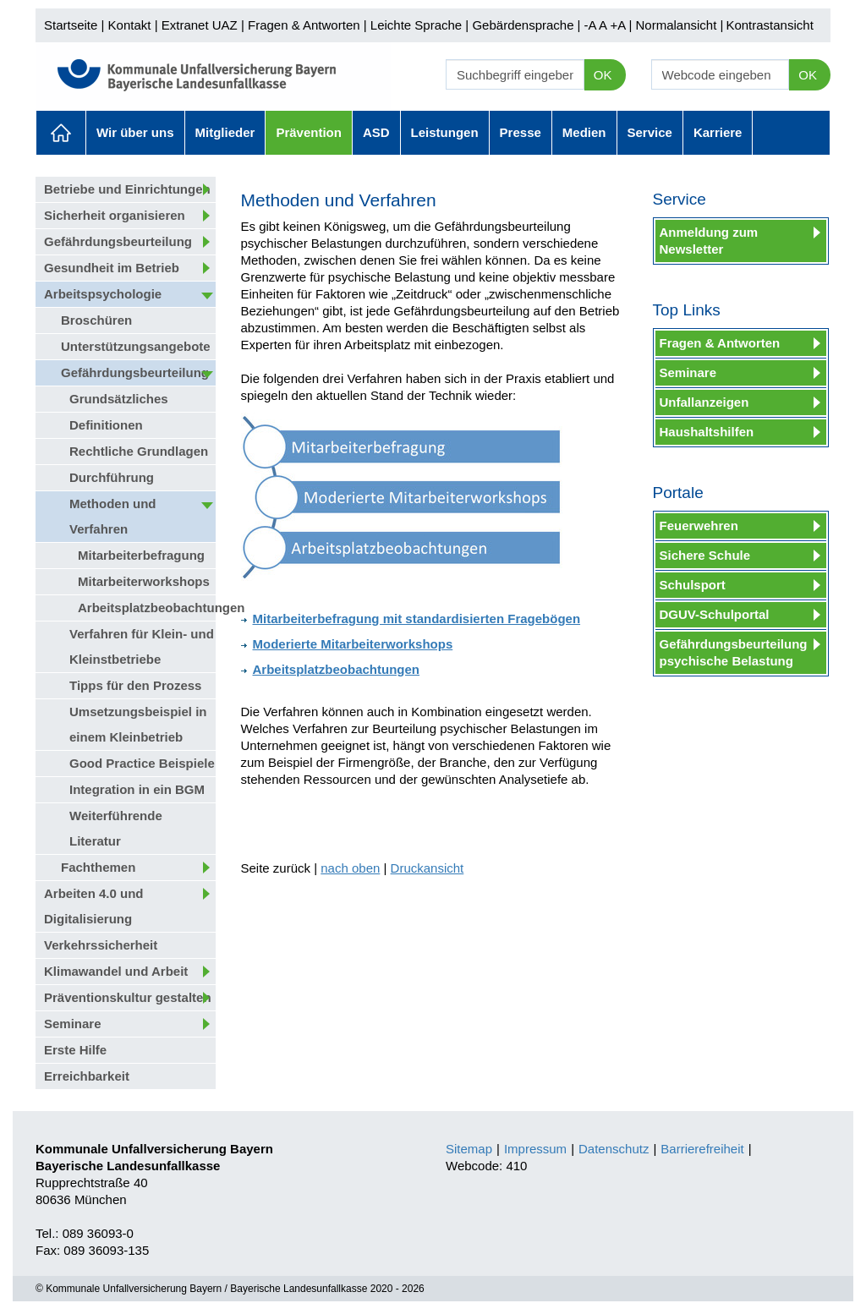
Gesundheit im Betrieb (111, 267)
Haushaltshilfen (707, 431)
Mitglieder (225, 132)
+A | (619, 25)
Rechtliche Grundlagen (138, 451)
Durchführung (111, 477)
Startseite (70, 25)
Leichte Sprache (416, 25)
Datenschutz (613, 1149)
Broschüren (96, 320)
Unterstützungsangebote (136, 346)
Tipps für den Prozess (135, 685)
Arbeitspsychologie (103, 294)
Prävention (309, 132)
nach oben (350, 868)
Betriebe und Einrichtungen (127, 189)
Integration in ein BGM (137, 789)
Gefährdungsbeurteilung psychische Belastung (734, 652)
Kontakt (129, 25)
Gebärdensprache (522, 25)
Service (650, 132)
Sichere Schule (705, 555)
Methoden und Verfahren (112, 516)
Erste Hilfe (75, 1050)
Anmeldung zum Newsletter (709, 240)
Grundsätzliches (118, 398)
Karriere (718, 132)
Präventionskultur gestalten (127, 997)
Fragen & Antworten (304, 25)
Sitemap (469, 1149)
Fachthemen (98, 867)
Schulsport (693, 585)
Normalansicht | (679, 25)
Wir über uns (135, 132)
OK (603, 75)
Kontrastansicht (769, 25)
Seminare (72, 1023)
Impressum (535, 1149)
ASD (376, 132)
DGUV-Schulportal (715, 614)
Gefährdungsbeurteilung (118, 241)
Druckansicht (427, 868)
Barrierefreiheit (701, 1149)
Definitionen (106, 425)
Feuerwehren (699, 525)
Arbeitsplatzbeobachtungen (147, 607)
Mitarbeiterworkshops (144, 581)
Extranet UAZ (200, 25)
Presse (520, 132)
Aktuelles (61, 133)
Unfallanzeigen (704, 402)
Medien (584, 132)
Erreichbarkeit (86, 1076)
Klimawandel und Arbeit (116, 971)
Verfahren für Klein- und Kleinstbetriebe (141, 646)
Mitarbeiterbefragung (141, 555)
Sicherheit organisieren (114, 215)
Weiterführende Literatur (115, 828)
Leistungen (445, 132)
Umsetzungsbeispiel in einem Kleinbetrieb (138, 724)
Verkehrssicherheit (100, 945)
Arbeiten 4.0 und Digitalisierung (94, 906)
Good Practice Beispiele (142, 763)
